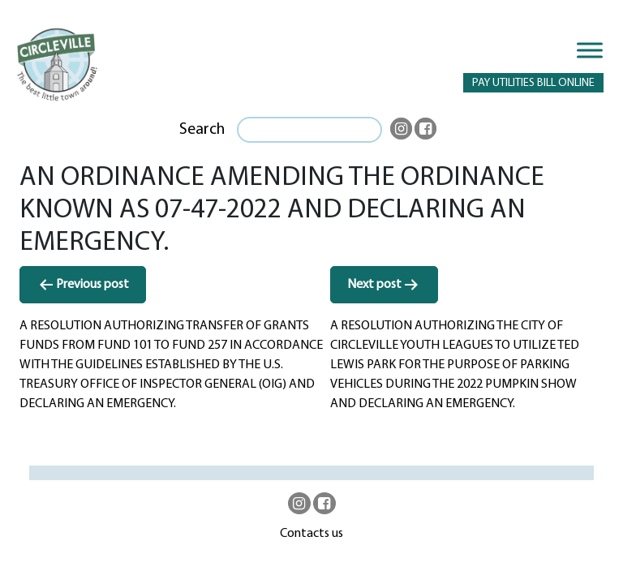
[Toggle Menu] (590, 50)
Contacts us (311, 533)
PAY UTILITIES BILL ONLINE (533, 83)
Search (202, 130)
